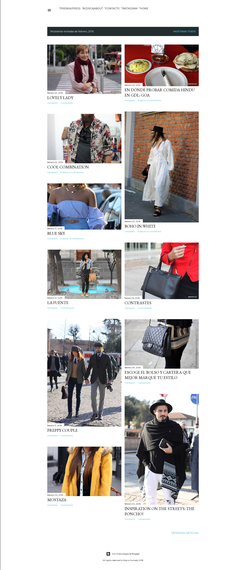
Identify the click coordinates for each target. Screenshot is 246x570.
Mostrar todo (184, 31)
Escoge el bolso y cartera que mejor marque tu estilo (158, 375)
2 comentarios (145, 308)
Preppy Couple (62, 430)
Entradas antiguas (185, 532)
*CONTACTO (112, 8)
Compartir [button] (52, 103)
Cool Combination (68, 167)
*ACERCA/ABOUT (92, 8)
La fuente (58, 302)
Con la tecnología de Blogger (123, 554)
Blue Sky (56, 233)
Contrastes (138, 302)
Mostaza (56, 499)
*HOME (143, 8)
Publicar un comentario (149, 100)
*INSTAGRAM (129, 8)
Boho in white (140, 226)
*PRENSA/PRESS (70, 8)
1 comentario (66, 103)
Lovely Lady (60, 97)
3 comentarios (67, 308)
